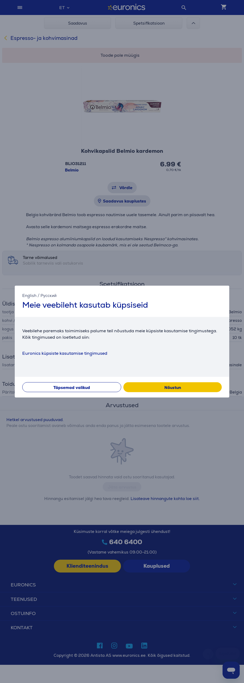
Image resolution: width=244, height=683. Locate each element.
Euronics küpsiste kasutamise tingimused (64, 353)
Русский (48, 295)
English (29, 295)
